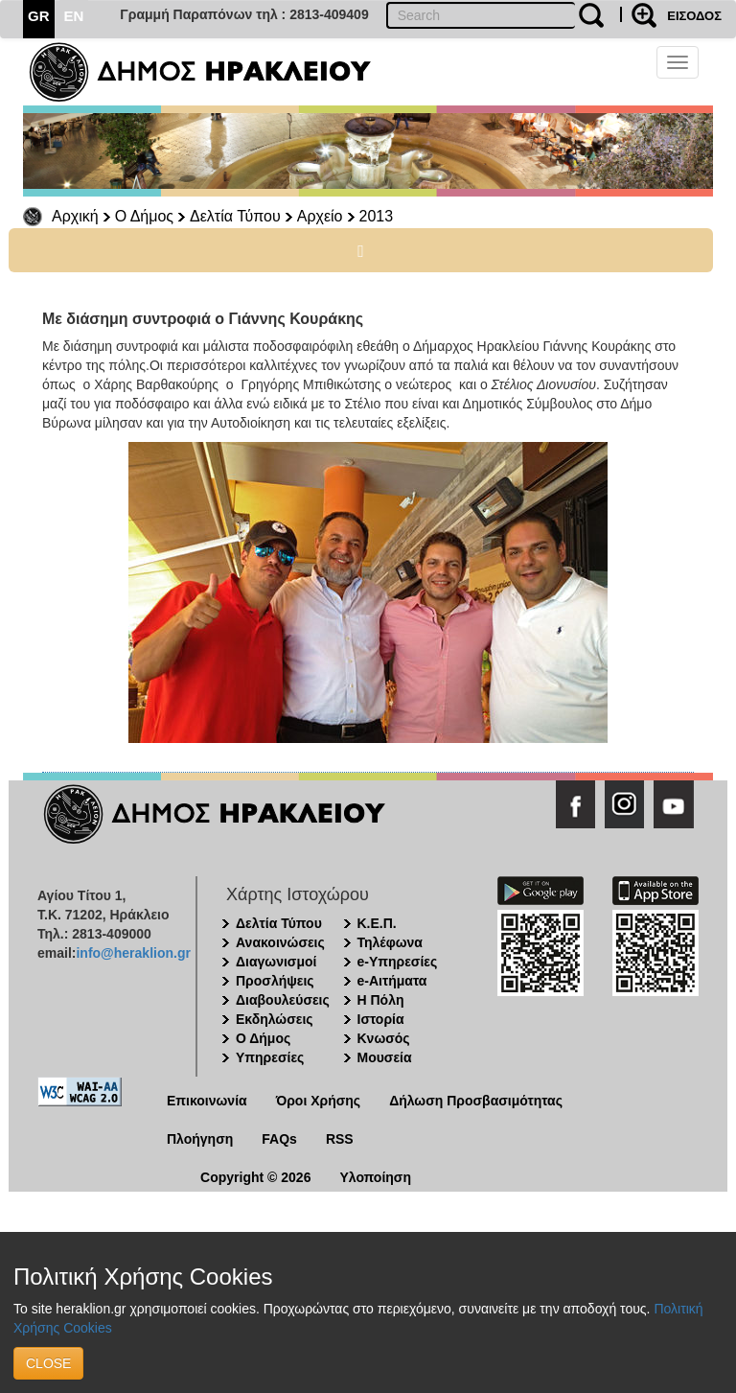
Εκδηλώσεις (274, 1019)
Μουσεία (384, 1057)
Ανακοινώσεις (280, 942)
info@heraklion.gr (133, 953)
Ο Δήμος (144, 216)
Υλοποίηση (375, 1177)
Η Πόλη (380, 1000)
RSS (340, 1139)
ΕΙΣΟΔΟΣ (694, 16)
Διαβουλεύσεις (283, 1000)
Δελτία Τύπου (235, 216)
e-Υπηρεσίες (397, 961)
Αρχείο (320, 216)
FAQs (279, 1139)
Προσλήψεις (275, 980)
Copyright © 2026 (255, 1177)
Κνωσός (383, 1038)
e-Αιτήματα (392, 980)
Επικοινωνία (207, 1100)
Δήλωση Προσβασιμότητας (476, 1100)
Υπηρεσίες (270, 1057)
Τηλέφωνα (390, 942)
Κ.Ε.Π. (377, 923)
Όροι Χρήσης (318, 1100)
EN (74, 16)
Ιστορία (380, 1019)
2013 (376, 216)
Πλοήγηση (200, 1139)
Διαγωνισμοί (276, 961)
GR (39, 16)
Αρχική (75, 216)
